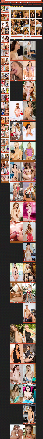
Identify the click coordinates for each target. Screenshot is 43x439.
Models (6, 2)
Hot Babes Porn (3, 2)
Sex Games (33, 2)
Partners (14, 2)
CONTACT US (41, 438)
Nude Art (13, 8)
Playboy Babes (29, 2)
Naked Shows (24, 2)
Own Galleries (10, 2)
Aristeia (17, 8)
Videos (17, 2)
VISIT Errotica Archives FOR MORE (26, 36)
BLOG (38, 438)
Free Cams (20, 2)
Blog (36, 2)
